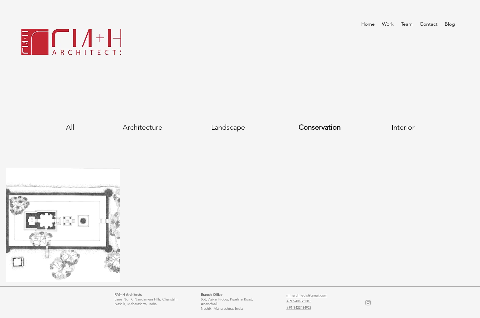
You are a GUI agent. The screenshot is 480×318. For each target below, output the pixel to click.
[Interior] (403, 127)
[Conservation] (319, 127)
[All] (70, 127)
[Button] (31, 175)
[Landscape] (228, 127)
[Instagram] (368, 302)
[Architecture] (142, 127)
